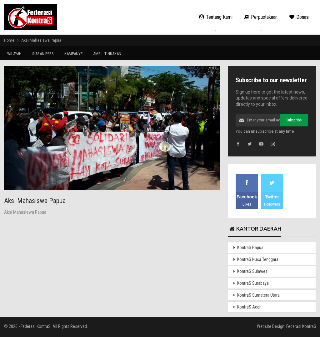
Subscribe (294, 120)
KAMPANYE (73, 53)
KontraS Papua (250, 247)
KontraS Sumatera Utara (258, 295)
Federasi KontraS (301, 326)
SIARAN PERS (43, 53)
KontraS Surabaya (253, 283)
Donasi (299, 17)
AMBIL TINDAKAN (107, 53)
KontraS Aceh (249, 306)
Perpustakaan (261, 17)
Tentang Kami (215, 17)
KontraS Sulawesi (252, 271)
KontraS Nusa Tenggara (257, 259)
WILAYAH (14, 53)
